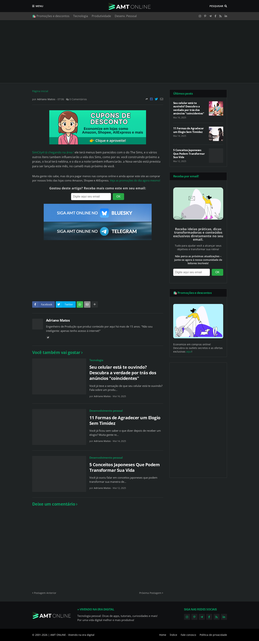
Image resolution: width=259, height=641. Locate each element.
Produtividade (101, 16)
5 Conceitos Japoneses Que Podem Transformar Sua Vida (124, 467)
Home (162, 635)
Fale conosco (188, 635)
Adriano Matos (58, 320)
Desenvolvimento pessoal (106, 410)
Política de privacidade (213, 635)
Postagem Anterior (45, 593)
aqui (189, 351)
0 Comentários (78, 99)
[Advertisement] (129, 51)
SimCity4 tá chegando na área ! (53, 152)
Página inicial (40, 91)
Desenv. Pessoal (126, 16)
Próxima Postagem (150, 593)
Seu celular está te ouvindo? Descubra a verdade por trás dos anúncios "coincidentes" (122, 372)
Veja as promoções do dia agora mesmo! (135, 180)
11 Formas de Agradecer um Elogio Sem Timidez (124, 420)
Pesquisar (216, 6)
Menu (39, 6)
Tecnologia (80, 16)
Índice (173, 635)
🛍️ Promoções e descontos (50, 16)
